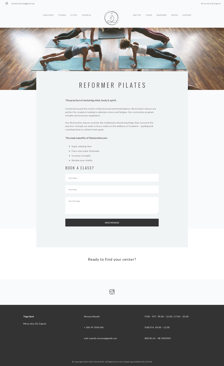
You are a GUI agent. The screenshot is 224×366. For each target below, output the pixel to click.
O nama (61, 11)
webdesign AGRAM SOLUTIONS (138, 362)
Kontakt (188, 11)
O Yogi (73, 11)
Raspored (162, 11)
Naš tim (137, 11)
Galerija (86, 11)
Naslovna (47, 11)
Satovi (175, 11)
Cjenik (149, 11)
